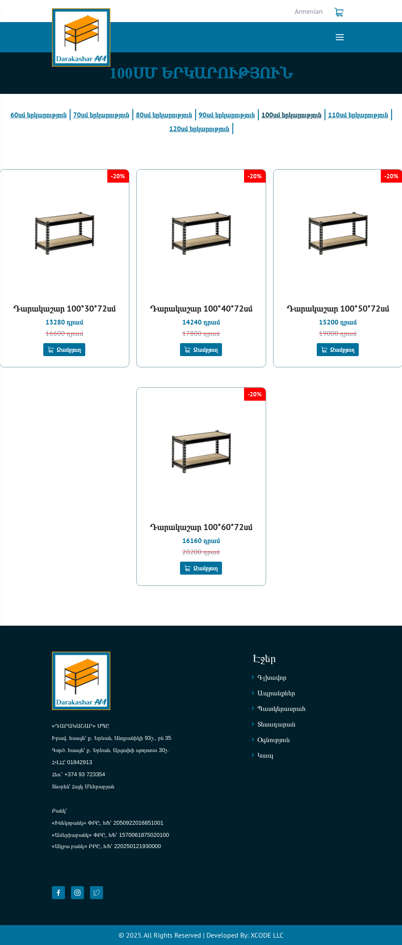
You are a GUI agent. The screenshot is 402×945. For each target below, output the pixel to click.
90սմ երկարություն (227, 114)
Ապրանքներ (276, 692)
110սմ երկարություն (358, 114)
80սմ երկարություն (164, 114)
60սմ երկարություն (38, 114)
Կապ (265, 755)
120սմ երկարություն (199, 128)
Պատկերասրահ (281, 708)
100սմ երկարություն (291, 114)
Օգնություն (273, 739)
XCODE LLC (267, 935)
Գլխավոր (271, 677)
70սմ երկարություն (101, 114)
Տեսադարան (276, 724)
